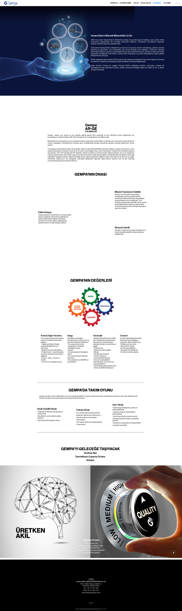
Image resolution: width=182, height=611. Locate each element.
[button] (125, 4)
